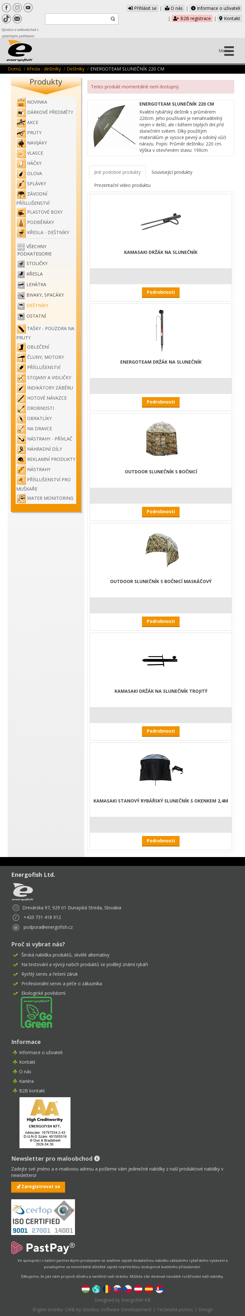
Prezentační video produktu (122, 185)
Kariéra (26, 1081)
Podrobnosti (161, 292)
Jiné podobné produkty (117, 172)
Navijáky (31, 143)
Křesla (34, 274)
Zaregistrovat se (40, 1186)
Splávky (31, 184)
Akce (27, 122)
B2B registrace (192, 18)
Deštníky (76, 69)
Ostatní (36, 316)
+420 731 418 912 (42, 917)
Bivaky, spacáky (45, 295)
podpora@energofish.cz (48, 927)
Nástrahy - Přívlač (44, 439)
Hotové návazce (41, 398)
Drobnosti (35, 408)
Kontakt (229, 18)
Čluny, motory (40, 357)
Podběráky (35, 222)
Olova (29, 173)
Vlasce (29, 153)
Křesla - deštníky (44, 69)
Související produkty (172, 172)
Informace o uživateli (215, 8)
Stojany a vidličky (43, 377)
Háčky (28, 163)
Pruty (28, 132)
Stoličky (37, 264)
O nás (174, 8)
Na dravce (34, 428)
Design (205, 1309)
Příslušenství (38, 367)
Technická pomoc (175, 1309)
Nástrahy (33, 469)
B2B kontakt (32, 1091)
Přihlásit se (142, 8)
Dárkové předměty (44, 112)
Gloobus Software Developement (117, 1309)
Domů (14, 69)
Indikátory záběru (44, 388)
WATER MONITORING (44, 498)
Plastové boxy (39, 212)
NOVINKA (31, 102)
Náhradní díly (39, 449)
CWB (70, 1309)
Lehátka (36, 285)
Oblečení (32, 347)
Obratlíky (34, 418)
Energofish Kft (136, 1300)
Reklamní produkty (45, 459)
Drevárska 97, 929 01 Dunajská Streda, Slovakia (71, 908)
